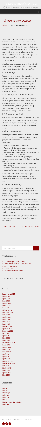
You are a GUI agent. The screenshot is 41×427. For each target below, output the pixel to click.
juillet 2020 (7, 356)
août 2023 (6, 315)
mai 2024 (6, 305)
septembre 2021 (9, 342)
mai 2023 (6, 322)
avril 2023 (6, 324)
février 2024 (7, 310)
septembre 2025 (9, 294)
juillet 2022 (7, 336)
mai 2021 (6, 349)
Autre (5, 390)
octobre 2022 (8, 331)
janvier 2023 (7, 329)
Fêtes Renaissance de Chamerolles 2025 (18, 264)
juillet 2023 (7, 317)
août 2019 (6, 366)
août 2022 (6, 333)
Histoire (6, 404)
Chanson (6, 395)
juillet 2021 (7, 347)
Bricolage (6, 393)
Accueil (4, 25)
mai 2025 (6, 301)
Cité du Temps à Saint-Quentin (14, 261)
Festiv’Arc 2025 (9, 268)
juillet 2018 (7, 373)
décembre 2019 (8, 361)
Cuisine (5, 400)
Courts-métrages (9, 226)
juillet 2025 (7, 296)
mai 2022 (6, 340)
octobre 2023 (8, 312)
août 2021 (6, 345)
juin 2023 (6, 319)
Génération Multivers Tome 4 (14, 271)
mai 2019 (6, 370)
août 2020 (6, 354)
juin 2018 (6, 375)
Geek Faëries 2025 (10, 266)
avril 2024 (6, 308)
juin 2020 (6, 359)
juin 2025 (6, 299)
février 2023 (7, 326)
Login (30, 419)
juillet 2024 (7, 303)
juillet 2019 (7, 368)
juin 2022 (6, 338)
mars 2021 (7, 352)
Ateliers (6, 388)
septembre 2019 (9, 363)
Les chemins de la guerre (30, 226)
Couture (6, 397)
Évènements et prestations (12, 402)
